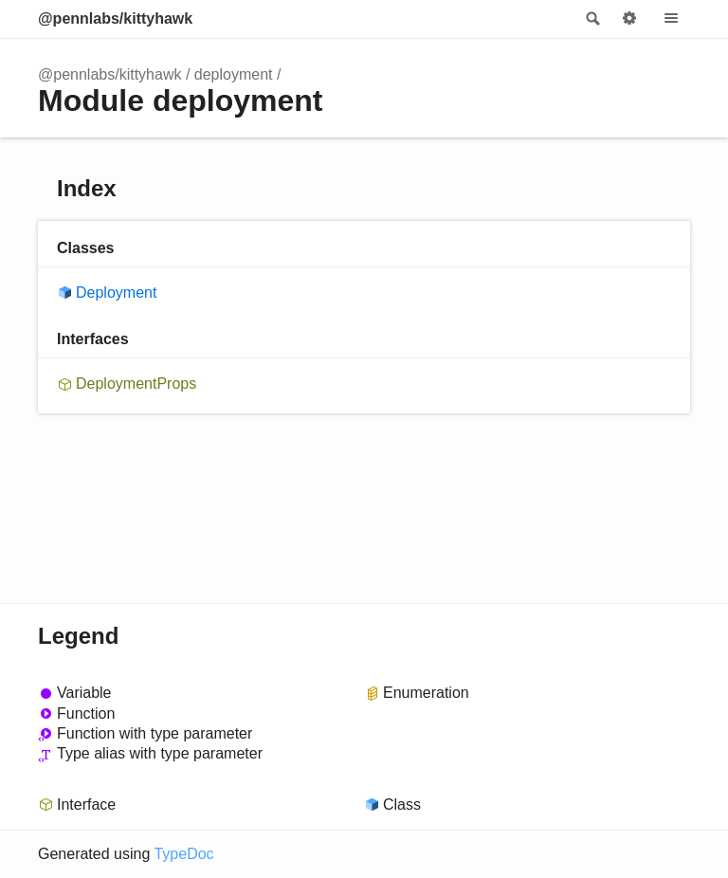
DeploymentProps (136, 383)
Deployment (116, 292)
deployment (233, 74)
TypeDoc (183, 854)
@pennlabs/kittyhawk (115, 18)
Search (591, 19)
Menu (671, 19)
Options (629, 19)
